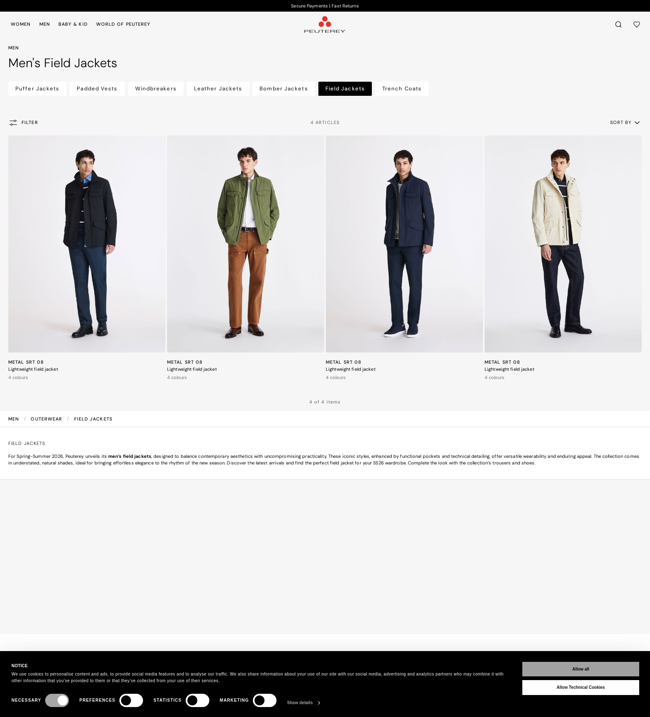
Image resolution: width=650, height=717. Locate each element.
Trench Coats (402, 88)
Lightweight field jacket (33, 369)
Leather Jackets (218, 88)
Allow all (580, 669)
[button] (626, 122)
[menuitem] (22, 24)
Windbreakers (156, 88)
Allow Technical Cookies (581, 687)
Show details (300, 702)
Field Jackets (345, 88)
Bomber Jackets (284, 88)
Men (14, 419)
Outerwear (47, 419)
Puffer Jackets (37, 88)
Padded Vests (97, 88)
